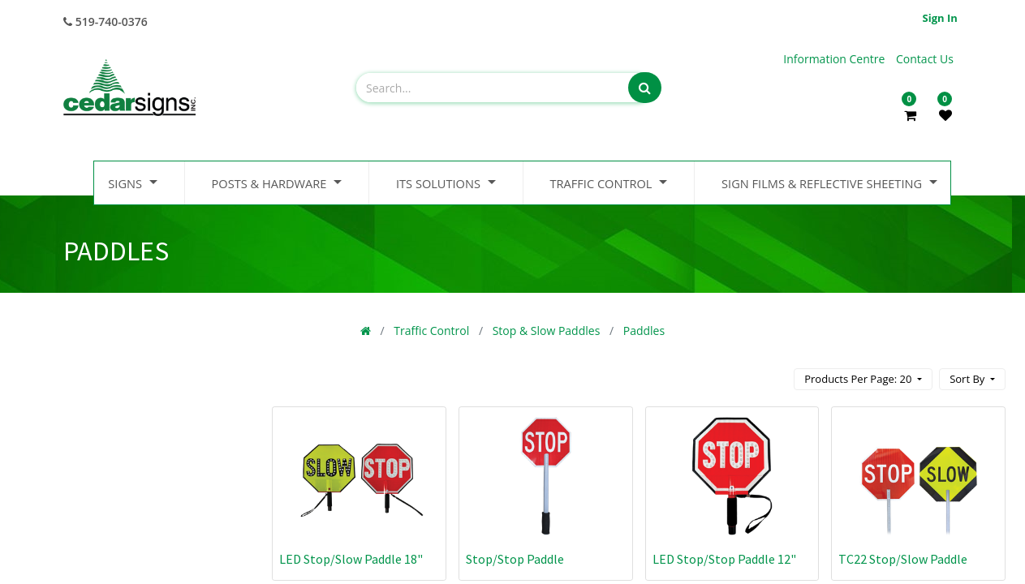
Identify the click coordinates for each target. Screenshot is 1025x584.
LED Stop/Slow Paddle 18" (351, 559)
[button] (972, 379)
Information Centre (835, 59)
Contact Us (925, 59)
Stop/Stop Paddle (515, 559)
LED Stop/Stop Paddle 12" (724, 559)
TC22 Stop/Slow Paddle (902, 559)
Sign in (940, 18)
